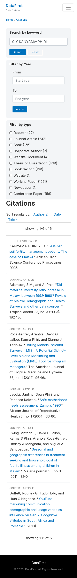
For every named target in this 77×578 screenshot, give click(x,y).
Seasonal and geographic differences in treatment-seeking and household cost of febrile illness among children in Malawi (37, 460)
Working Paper (30, 181)
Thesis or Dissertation (35, 163)
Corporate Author (30, 151)
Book (22, 145)
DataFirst (14, 6)
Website (22, 175)
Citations (21, 19)
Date (57, 214)
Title (13, 220)
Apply (20, 109)
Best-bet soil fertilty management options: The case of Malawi (38, 251)
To (15, 90)
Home (10, 19)
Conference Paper (32, 194)
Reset (35, 52)
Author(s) (40, 214)
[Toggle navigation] (68, 8)
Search (18, 52)
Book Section (28, 169)
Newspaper (25, 187)
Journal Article (31, 139)
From (17, 72)
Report (24, 133)
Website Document (31, 157)
